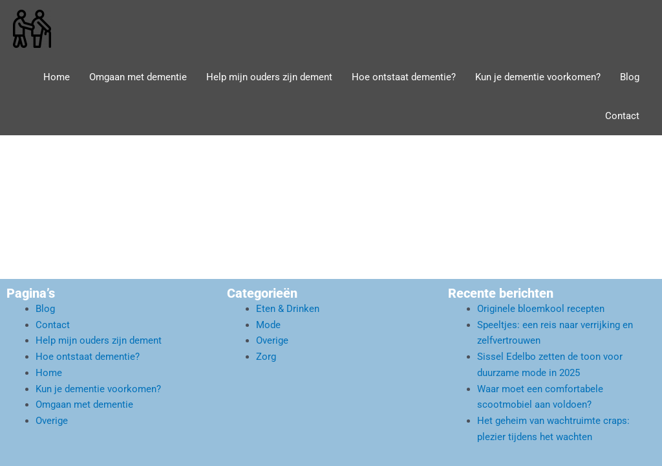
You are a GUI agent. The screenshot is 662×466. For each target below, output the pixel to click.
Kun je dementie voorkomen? (538, 77)
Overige (52, 421)
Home (56, 77)
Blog (629, 77)
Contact (622, 116)
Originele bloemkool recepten (540, 309)
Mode (268, 325)
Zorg (266, 356)
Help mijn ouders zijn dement (269, 77)
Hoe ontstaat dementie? (404, 77)
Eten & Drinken (287, 309)
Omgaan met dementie (138, 77)
